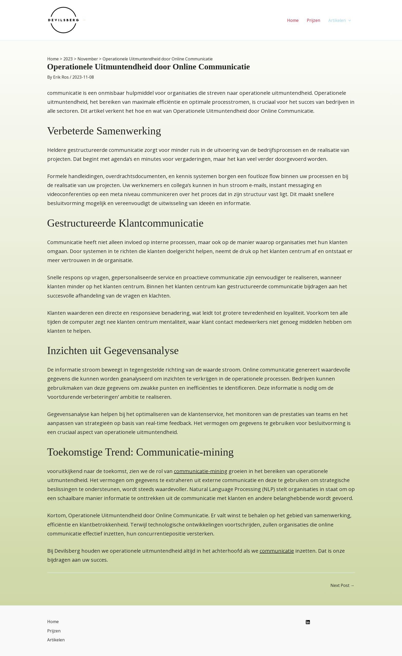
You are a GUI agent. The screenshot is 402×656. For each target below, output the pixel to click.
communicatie (277, 550)
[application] (348, 20)
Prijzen (313, 20)
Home (293, 20)
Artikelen (339, 20)
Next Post (342, 585)
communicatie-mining (200, 471)
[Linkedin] (308, 622)
